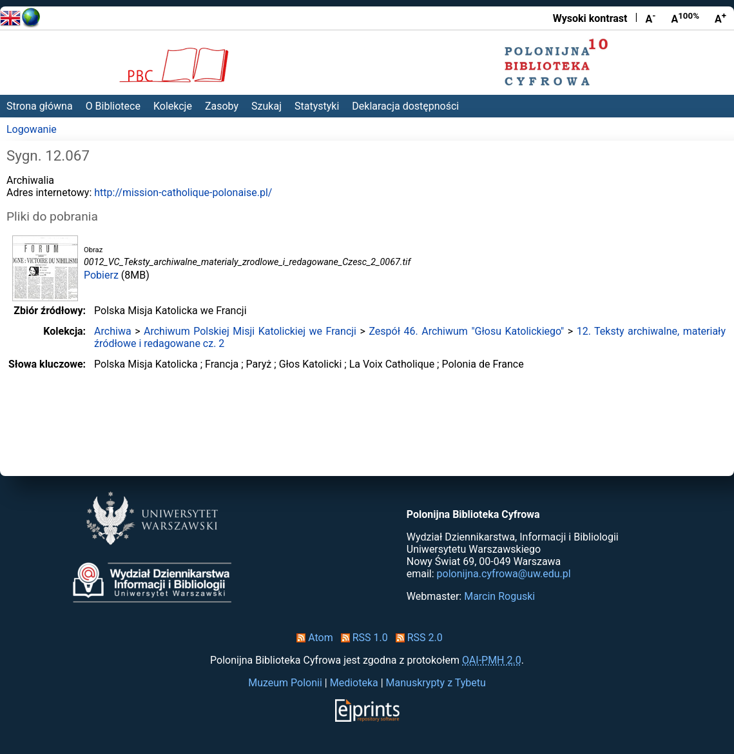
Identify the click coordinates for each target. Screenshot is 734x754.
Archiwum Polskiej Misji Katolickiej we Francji (250, 331)
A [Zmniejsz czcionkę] (650, 18)
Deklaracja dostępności (405, 106)
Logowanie (31, 129)
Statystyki (317, 106)
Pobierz (101, 275)
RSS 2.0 (417, 637)
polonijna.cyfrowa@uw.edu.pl (504, 574)
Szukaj (266, 106)
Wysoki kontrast (590, 18)
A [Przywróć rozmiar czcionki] (685, 18)
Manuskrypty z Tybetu (436, 683)
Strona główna (39, 106)
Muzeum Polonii (285, 683)
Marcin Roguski (499, 596)
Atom (312, 637)
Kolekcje (172, 106)
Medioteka (354, 683)
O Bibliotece (113, 106)
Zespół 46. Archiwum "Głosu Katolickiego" (466, 331)
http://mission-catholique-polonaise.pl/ (183, 192)
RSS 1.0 (362, 637)
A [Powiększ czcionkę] (720, 18)
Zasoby (221, 106)
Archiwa (112, 331)
